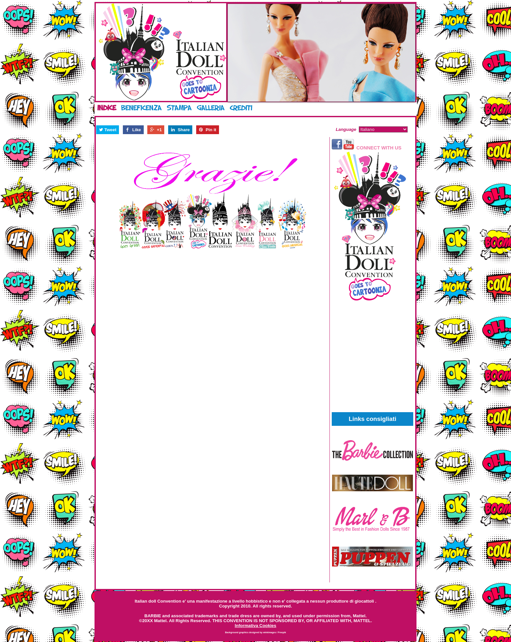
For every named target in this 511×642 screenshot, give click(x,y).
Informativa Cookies (255, 625)
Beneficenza (141, 108)
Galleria (211, 108)
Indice (106, 108)
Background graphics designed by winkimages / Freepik (255, 632)
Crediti (241, 108)
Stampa (179, 108)
